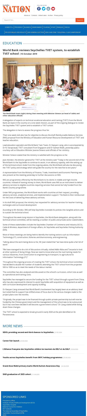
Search (80, 20)
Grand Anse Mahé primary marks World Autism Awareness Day (32, 366)
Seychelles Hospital (9, 405)
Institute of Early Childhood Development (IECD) (19, 403)
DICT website (7, 409)
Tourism (46, 27)
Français (60, 27)
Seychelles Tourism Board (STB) (13, 413)
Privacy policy (58, 15)
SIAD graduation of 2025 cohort (17, 374)
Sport (53, 27)
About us (27, 15)
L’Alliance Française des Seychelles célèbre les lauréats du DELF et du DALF (36, 349)
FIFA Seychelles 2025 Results (15, 32)
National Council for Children (12, 407)
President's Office (9, 401)
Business (27, 27)
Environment (37, 27)
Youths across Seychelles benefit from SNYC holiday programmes (32, 357)
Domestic (9, 27)
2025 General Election (35, 32)
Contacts (34, 15)
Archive (50, 15)
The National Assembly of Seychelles (15, 411)
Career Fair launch (11, 341)
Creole (67, 27)
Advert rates (42, 15)
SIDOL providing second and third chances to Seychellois (28, 332)
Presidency (18, 27)
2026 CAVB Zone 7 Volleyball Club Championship (63, 32)
